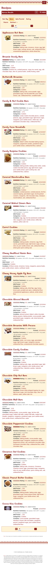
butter (39, 166)
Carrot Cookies (9, 227)
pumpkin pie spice (26, 290)
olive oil (15, 71)
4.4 (26, 206)
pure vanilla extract (26, 119)
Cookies (23, 45)
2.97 (23, 88)
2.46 (23, 488)
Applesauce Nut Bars (12, 33)
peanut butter (22, 71)
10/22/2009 (42, 182)
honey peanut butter (30, 494)
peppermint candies (26, 144)
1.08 (23, 43)
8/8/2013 (43, 82)
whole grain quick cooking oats (22, 248)
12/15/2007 (42, 132)
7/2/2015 (43, 278)
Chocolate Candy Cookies (15, 350)
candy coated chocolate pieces (29, 116)
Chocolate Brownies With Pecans (18, 325)
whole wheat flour (35, 51)
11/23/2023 (42, 156)
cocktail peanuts (22, 69)
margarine (16, 119)
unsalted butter (36, 95)
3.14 (23, 138)
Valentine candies (29, 368)
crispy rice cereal (33, 69)
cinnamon (31, 47)
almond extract (24, 314)
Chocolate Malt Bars (12, 400)
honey (27, 266)
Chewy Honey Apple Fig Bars (16, 273)
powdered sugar (38, 144)
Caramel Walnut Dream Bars (16, 203)
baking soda (23, 47)
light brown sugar (39, 118)
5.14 (23, 336)
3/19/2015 (42, 232)
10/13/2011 (42, 330)
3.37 (12, 65)
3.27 (23, 188)
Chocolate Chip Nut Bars (14, 375)
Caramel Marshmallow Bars (15, 177)
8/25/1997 (42, 402)
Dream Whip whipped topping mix (30, 390)
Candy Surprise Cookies (14, 151)
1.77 (12, 262)
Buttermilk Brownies (12, 77)
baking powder (24, 166)
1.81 (23, 238)
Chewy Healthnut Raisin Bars (16, 253)
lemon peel (16, 290)
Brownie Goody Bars (12, 57)
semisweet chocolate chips (21, 121)
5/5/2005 (43, 208)
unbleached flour (40, 49)
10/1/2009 (42, 60)
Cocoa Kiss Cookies (12, 504)
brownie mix (12, 69)
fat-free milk (35, 412)
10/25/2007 (42, 380)
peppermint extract (19, 442)
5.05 (23, 310)
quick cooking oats (31, 169)
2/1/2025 (43, 354)
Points (6, 22)
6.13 (23, 214)
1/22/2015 (42, 37)
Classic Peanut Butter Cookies (17, 478)
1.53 (23, 462)
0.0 (26, 35)
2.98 (23, 386)
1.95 (23, 360)
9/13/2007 (42, 256)
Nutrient (13, 22)
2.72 (23, 284)
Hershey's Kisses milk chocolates (23, 520)
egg (40, 47)
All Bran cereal (13, 266)
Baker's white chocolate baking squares (32, 142)
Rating (28, 19)
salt (33, 49)
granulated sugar (18, 93)
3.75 (23, 112)
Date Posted (20, 19)
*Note (4, 536)
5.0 (15, 60)
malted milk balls (18, 414)
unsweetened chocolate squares (34, 344)
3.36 (23, 434)
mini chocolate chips (30, 392)
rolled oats (35, 119)
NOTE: (5, 555)
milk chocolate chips (32, 196)
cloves (37, 47)
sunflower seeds (24, 268)
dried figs (31, 288)
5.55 (12, 408)
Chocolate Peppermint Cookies (17, 424)
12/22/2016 (42, 509)
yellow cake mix (23, 222)
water (38, 71)
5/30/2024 (42, 106)
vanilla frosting (31, 71)
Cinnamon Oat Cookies (13, 452)
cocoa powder (32, 91)
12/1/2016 (42, 304)
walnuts (38, 145)
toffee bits (39, 220)
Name (11, 19)
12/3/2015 (42, 429)
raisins (17, 268)
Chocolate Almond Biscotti (15, 299)
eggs (38, 91)
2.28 (23, 162)
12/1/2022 (42, 456)
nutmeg (23, 49)
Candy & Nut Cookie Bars (15, 101)
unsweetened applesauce (21, 51)
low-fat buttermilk (29, 93)
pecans (29, 49)
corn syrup (27, 340)
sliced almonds (38, 318)
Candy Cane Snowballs (13, 127)
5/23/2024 (42, 482)
